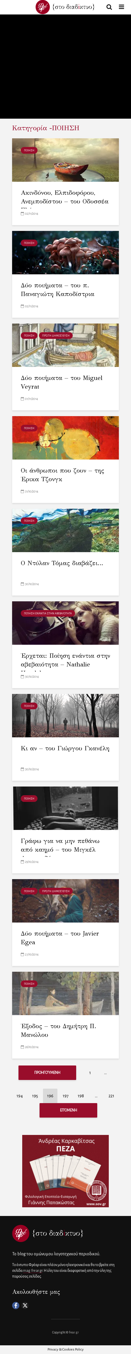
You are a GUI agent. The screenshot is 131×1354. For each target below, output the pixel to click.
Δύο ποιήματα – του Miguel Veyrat (61, 382)
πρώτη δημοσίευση (56, 335)
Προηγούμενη (47, 1073)
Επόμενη (68, 1110)
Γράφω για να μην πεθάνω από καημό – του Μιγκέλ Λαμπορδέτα (60, 849)
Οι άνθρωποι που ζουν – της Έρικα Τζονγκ (62, 474)
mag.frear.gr (32, 1271)
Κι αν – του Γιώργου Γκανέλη (65, 748)
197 (66, 1096)
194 (19, 1096)
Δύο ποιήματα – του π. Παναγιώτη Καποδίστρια (57, 289)
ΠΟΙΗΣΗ (29, 150)
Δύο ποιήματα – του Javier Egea (60, 937)
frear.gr (74, 1332)
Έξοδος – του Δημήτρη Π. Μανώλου (58, 1030)
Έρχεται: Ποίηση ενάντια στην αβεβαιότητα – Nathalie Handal (65, 664)
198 (81, 1096)
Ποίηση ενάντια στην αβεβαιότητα (48, 613)
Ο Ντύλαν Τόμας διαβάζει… (62, 563)
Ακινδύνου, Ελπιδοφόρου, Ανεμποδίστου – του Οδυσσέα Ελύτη (64, 201)
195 (35, 1096)
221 (111, 1096)
